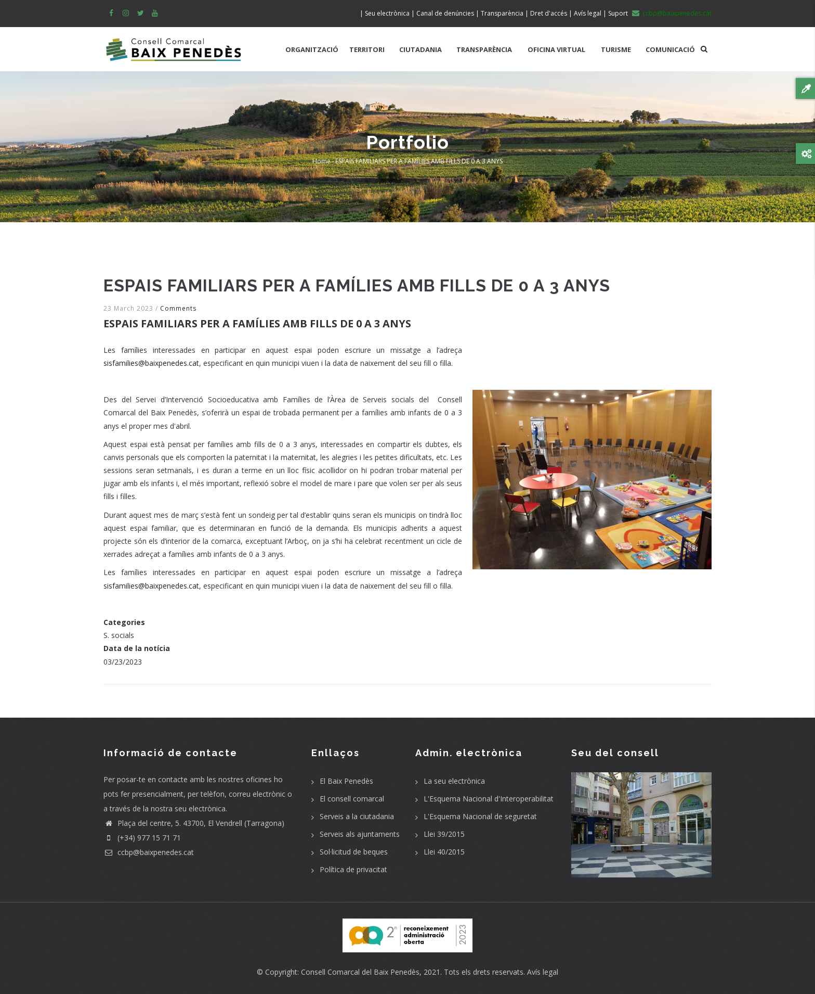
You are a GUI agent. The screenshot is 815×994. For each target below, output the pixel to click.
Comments (178, 308)
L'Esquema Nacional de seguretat (480, 816)
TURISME (616, 49)
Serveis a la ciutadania (357, 816)
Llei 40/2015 (444, 852)
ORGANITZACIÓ (311, 49)
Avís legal (542, 972)
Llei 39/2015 (444, 834)
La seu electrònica (454, 781)
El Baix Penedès (346, 781)
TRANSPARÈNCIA (484, 49)
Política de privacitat (353, 869)
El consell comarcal (352, 799)
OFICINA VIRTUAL (556, 49)
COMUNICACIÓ (670, 49)
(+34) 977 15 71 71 (142, 838)
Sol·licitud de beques (354, 852)
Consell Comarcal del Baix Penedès (360, 972)
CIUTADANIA (420, 49)
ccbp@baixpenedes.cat (148, 852)
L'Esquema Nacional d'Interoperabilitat (489, 799)
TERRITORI (367, 49)
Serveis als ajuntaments (360, 834)
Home (321, 161)
